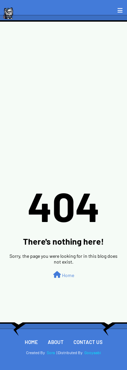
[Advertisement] (63, 88)
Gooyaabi (92, 352)
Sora (51, 352)
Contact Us (88, 342)
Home (63, 274)
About (56, 342)
